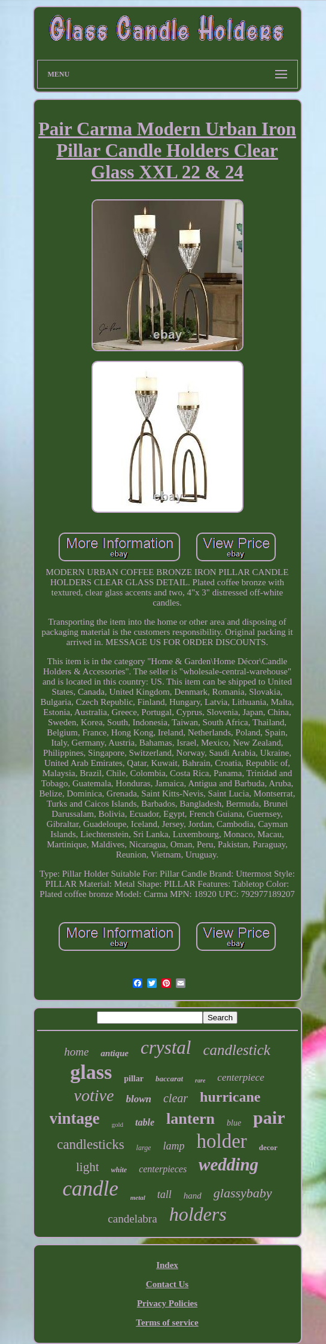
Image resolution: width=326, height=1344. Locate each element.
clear (175, 1098)
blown (138, 1099)
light (87, 1167)
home (76, 1051)
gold (118, 1124)
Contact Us (167, 1284)
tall (164, 1194)
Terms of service (167, 1322)
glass (91, 1072)
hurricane (230, 1097)
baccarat (169, 1078)
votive (94, 1095)
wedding (228, 1164)
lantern (190, 1118)
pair (269, 1117)
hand (193, 1195)
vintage (75, 1118)
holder (221, 1141)
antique (114, 1053)
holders (198, 1214)
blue (234, 1122)
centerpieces (163, 1169)
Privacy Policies (167, 1303)
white (119, 1170)
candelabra (132, 1218)
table (144, 1122)
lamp (173, 1146)
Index (167, 1265)
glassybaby (243, 1192)
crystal (166, 1047)
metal (137, 1197)
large (143, 1148)
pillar (134, 1078)
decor (268, 1147)
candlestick (236, 1050)
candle (90, 1188)
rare (200, 1080)
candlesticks (90, 1144)
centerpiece (240, 1077)
